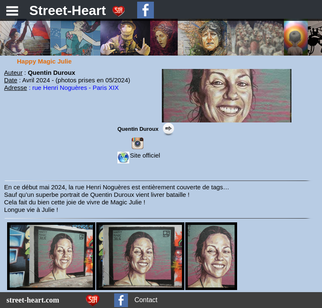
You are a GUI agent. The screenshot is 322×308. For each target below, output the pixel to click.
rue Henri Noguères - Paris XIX (75, 87)
